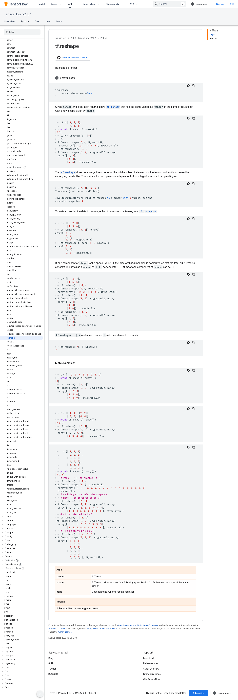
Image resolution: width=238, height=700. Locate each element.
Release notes (150, 663)
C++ (37, 21)
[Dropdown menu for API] (76, 4)
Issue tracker (150, 658)
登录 (231, 4)
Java (47, 21)
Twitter (52, 668)
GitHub (220, 3)
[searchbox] (22, 32)
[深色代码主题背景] (188, 85)
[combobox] (169, 4)
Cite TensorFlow (151, 679)
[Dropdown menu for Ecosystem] (99, 4)
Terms (51, 693)
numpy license (65, 632)
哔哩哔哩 (53, 674)
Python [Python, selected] (25, 21)
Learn (54, 3)
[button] (21, 517)
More (59, 21)
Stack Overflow (151, 668)
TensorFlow (60, 38)
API (72, 38)
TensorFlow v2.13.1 (17, 14)
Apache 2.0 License (57, 628)
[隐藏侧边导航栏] (40, 694)
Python (103, 38)
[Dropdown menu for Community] (123, 4)
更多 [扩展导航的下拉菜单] (132, 3)
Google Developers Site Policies (102, 628)
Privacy (62, 693)
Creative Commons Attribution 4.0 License (138, 625)
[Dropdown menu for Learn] (61, 4)
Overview (9, 21)
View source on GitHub (72, 57)
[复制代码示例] (193, 85)
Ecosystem (89, 3)
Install (42, 3)
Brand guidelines (152, 674)
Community (112, 3)
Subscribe (198, 693)
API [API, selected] (70, 3)
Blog (50, 658)
